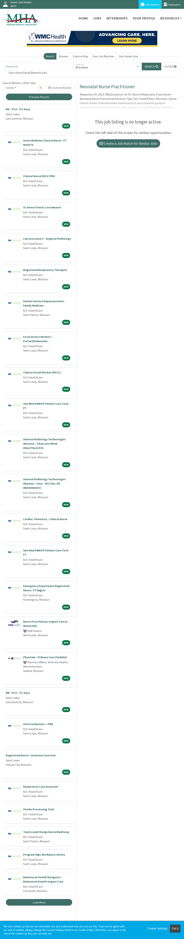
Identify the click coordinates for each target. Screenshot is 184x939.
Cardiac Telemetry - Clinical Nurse (45, 519)
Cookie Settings (157, 928)
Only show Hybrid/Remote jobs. (28, 72)
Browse (63, 56)
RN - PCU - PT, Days (18, 109)
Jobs (97, 18)
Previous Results (39, 97)
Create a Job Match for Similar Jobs (128, 143)
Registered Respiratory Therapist (45, 270)
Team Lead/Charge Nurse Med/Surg (46, 832)
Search (50, 56)
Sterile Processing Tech (38, 809)
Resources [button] (169, 18)
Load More (39, 902)
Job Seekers (150, 4)
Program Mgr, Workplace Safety (44, 854)
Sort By (10, 87)
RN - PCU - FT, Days (18, 692)
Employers (172, 4)
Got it (175, 928)
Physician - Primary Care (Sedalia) (45, 657)
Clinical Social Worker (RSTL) (42, 372)
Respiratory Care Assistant (40, 786)
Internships (117, 18)
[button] (170, 66)
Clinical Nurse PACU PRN (39, 176)
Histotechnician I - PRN (38, 724)
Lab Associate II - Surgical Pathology (47, 238)
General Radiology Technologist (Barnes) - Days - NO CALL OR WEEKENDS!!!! (44, 483)
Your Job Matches (103, 56)
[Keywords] (38, 66)
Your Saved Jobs (128, 56)
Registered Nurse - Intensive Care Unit (31, 755)
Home (83, 18)
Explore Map (80, 56)
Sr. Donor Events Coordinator (42, 207)
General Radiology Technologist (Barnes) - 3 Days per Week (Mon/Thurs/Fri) (44, 443)
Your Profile (144, 18)
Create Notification (59, 87)
